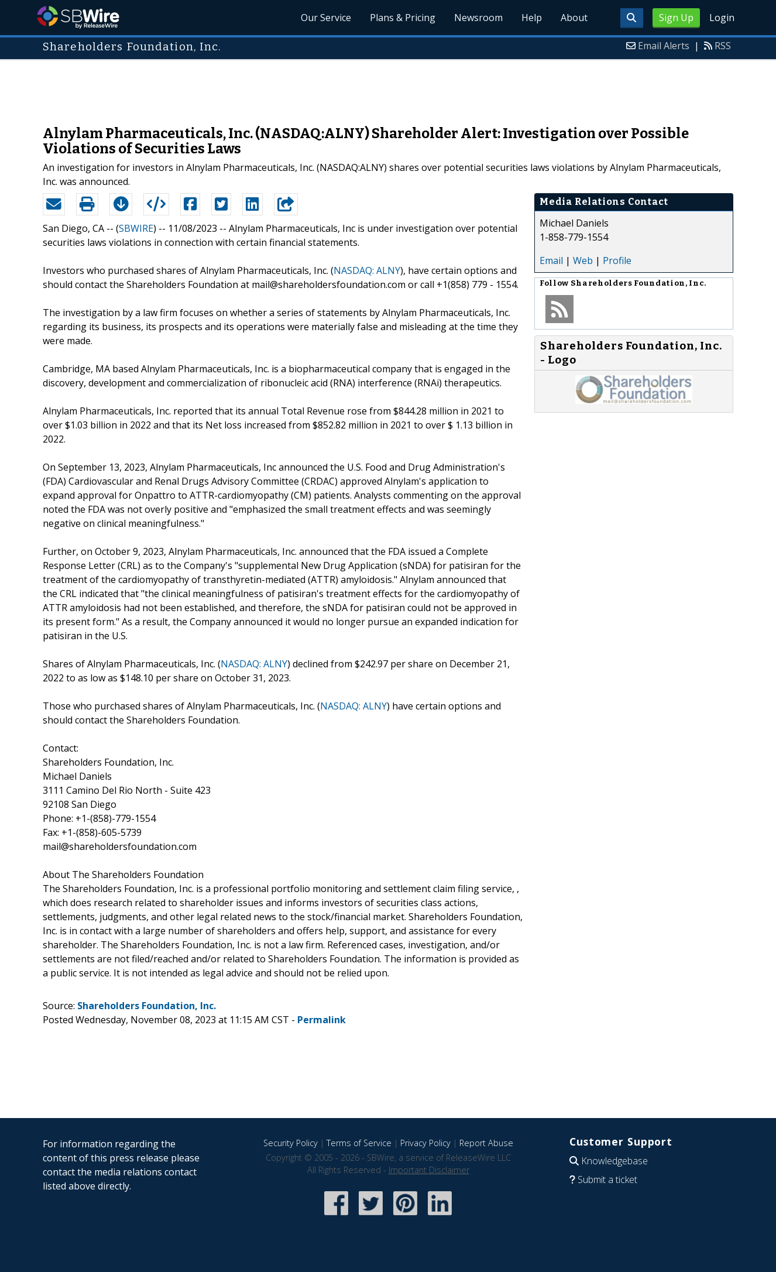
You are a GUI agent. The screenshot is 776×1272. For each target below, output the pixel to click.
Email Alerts (663, 45)
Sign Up (676, 17)
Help (531, 17)
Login (721, 17)
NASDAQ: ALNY (367, 270)
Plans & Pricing (402, 17)
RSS (723, 45)
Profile (617, 260)
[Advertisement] (388, 86)
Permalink (321, 1019)
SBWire (78, 17)
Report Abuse (486, 1142)
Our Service (326, 17)
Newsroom (478, 17)
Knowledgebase (614, 1160)
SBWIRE (136, 228)
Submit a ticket (607, 1179)
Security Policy (290, 1142)
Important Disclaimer (429, 1169)
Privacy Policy (425, 1142)
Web (583, 260)
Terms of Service (359, 1142)
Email (551, 260)
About (574, 17)
